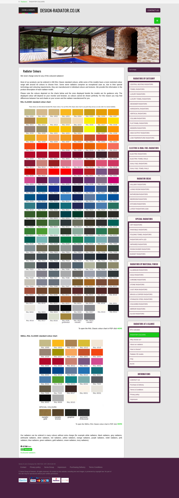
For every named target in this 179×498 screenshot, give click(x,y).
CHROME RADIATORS (138, 280)
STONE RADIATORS (137, 285)
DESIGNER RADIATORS (138, 104)
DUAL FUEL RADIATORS (138, 164)
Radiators (24, 2)
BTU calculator (135, 330)
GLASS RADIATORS (137, 314)
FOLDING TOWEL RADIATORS (141, 234)
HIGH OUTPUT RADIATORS (140, 133)
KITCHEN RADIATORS (138, 204)
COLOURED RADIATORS (139, 304)
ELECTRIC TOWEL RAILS (139, 159)
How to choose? (135, 349)
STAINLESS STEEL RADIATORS (141, 299)
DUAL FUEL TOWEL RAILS (139, 168)
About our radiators (136, 344)
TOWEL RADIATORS (137, 89)
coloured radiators (28, 453)
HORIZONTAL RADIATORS (139, 109)
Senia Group (49, 467)
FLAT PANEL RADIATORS (139, 123)
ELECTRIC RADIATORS (138, 154)
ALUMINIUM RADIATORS (139, 270)
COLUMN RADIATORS (138, 118)
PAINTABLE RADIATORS (138, 230)
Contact (23, 467)
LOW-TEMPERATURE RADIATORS (142, 138)
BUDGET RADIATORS (137, 254)
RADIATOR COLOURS (138, 335)
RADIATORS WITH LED (138, 239)
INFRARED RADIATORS (138, 244)
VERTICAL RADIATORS (138, 114)
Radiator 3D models (136, 354)
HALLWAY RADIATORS (138, 184)
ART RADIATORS (136, 225)
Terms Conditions (95, 467)
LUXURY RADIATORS (137, 94)
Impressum (134, 399)
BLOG (132, 364)
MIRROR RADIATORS (137, 309)
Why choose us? (135, 340)
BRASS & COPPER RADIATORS (141, 294)
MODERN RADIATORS (138, 128)
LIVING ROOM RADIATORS (139, 189)
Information (28, 449)
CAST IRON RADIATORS (138, 289)
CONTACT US (153, 10)
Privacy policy (134, 394)
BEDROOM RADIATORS (138, 199)
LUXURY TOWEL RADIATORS (140, 99)
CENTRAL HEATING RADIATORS (141, 84)
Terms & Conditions (136, 390)
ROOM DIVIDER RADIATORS (140, 249)
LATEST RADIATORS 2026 (139, 209)
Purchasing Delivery (77, 467)
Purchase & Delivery (137, 385)
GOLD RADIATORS (136, 275)
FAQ (131, 359)
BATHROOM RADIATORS (139, 194)
